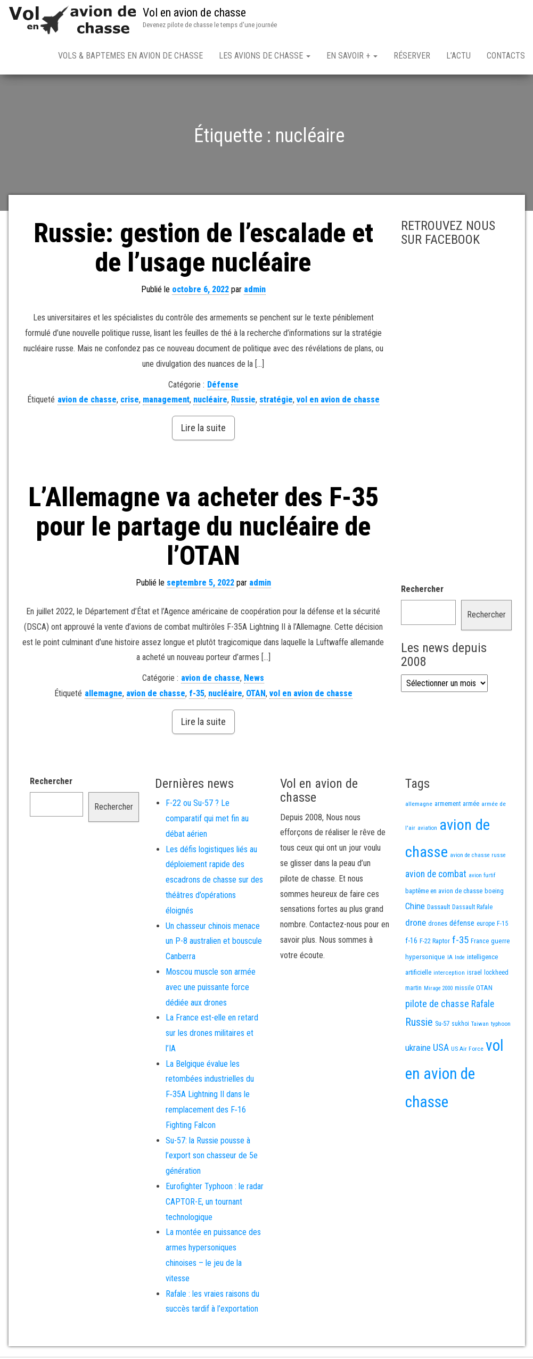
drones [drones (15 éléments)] (437, 925)
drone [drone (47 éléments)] (415, 924)
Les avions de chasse (264, 56)
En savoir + (352, 56)
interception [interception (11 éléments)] (449, 974)
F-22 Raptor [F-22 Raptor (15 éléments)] (435, 943)
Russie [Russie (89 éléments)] (419, 1024)
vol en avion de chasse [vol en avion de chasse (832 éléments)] (454, 1076)
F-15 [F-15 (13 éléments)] (502, 925)
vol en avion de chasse (338, 402)
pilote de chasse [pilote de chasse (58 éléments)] (437, 1005)
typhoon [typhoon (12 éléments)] (501, 1025)
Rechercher (422, 591)
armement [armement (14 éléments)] (447, 806)
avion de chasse (87, 402)
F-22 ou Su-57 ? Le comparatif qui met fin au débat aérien (207, 820)
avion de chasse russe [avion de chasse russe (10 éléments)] (478, 857)
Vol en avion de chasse (194, 12)
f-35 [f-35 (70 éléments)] (460, 942)
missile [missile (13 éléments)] (464, 990)
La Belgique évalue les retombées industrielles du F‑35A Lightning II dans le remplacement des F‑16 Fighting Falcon (210, 1096)
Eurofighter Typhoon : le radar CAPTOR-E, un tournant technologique (215, 1203)
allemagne (103, 695)
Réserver (411, 56)
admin (255, 291)
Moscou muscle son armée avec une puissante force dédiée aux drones (211, 989)
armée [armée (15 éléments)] (471, 806)
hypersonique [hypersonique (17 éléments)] (425, 959)
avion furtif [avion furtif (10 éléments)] (482, 877)
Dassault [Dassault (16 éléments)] (438, 909)
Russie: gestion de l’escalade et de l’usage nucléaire (203, 250)
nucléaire (210, 402)
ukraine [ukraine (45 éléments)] (418, 1049)
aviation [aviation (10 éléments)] (427, 830)
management (166, 402)
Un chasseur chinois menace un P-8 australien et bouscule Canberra (214, 943)
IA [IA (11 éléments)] (450, 959)
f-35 (196, 695)
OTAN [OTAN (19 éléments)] (484, 989)
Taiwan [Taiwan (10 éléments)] (480, 1026)
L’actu (458, 56)
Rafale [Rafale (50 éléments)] (482, 1006)
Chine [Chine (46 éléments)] (415, 908)
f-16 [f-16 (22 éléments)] (411, 942)
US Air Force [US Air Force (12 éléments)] (467, 1051)
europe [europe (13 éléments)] (486, 925)
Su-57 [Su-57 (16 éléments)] (442, 1025)
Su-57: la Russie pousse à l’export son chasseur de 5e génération (212, 1158)
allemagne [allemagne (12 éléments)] (418, 806)
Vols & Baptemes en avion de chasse (130, 56)
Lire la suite (203, 429)
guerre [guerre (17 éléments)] (500, 943)
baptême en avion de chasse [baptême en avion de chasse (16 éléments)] (443, 893)
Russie (243, 402)
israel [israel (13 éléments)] (474, 974)
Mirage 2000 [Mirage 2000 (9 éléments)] (438, 990)
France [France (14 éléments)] (480, 943)
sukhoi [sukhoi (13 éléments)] (460, 1025)
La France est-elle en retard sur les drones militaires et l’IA (212, 1035)
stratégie (276, 402)
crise (129, 402)
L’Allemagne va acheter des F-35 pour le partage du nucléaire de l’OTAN (203, 528)
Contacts (506, 56)
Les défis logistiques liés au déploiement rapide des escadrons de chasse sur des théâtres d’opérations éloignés (214, 882)
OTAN (256, 695)
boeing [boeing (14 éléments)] (494, 893)
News (254, 680)
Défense (223, 387)
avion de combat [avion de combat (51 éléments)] (435, 876)
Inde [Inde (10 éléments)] (460, 959)
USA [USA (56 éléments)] (441, 1049)
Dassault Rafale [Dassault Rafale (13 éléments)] (472, 909)
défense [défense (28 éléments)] (461, 925)
